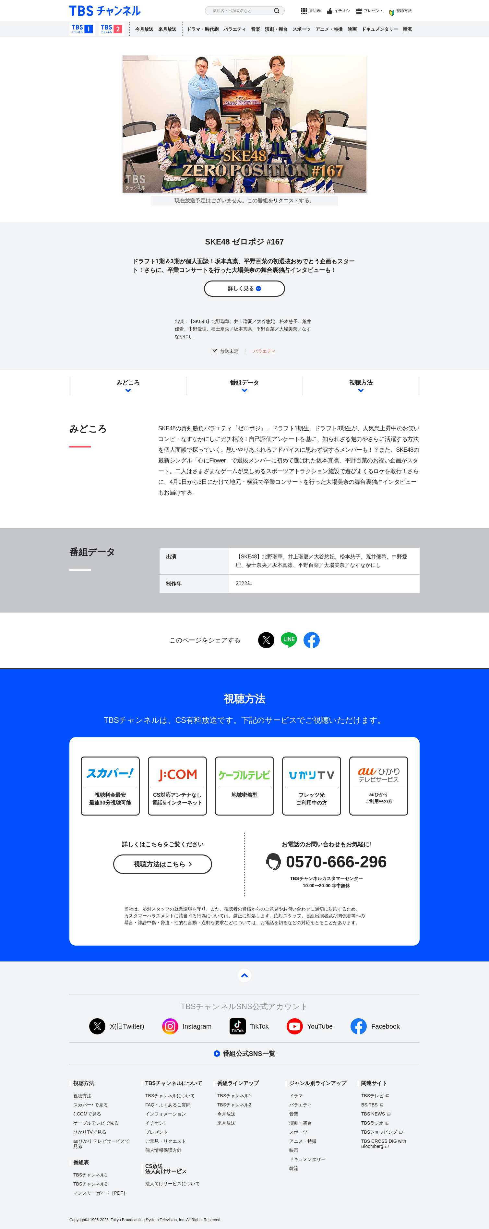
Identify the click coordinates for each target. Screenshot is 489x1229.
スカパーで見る (90, 1104)
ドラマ (296, 1095)
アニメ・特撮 (329, 29)
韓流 (407, 29)
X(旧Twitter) (127, 1026)
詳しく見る (241, 288)
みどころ (128, 382)
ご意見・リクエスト (165, 1141)
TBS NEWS (373, 1113)
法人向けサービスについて (172, 1183)
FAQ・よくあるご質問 (168, 1104)
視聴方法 (404, 10)
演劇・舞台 (276, 29)
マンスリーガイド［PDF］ (100, 1193)
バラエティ (234, 29)
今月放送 (144, 29)
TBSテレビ (372, 1095)
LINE (289, 640)
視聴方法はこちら (159, 864)
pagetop (244, 975)
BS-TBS (369, 1104)
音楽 (255, 29)
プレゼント (373, 10)
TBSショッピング (379, 1132)
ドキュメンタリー (380, 29)
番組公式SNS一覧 (249, 1053)
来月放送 (167, 29)
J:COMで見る (87, 1113)
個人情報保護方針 (163, 1150)
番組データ (244, 382)
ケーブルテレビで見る (96, 1123)
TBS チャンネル (105, 11)
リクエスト (286, 200)
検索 (277, 11)
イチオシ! (155, 1123)
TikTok (259, 1026)
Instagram (197, 1026)
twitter (266, 640)
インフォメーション (165, 1113)
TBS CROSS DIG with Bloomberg (383, 1144)
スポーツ (301, 29)
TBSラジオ (372, 1123)
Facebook (385, 1026)
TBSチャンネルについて (170, 1095)
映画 (352, 29)
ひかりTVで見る (89, 1132)
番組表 (315, 10)
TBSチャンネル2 (112, 29)
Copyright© (79, 1220)
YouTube (320, 1026)
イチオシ (342, 10)
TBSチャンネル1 (82, 29)
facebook (312, 640)
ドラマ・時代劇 (203, 29)
